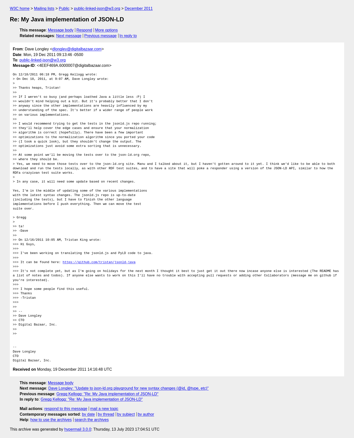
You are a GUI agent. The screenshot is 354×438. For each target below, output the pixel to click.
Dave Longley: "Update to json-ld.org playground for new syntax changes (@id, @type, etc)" (128, 388)
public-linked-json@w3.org (97, 8)
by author (146, 414)
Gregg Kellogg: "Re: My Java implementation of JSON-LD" (107, 394)
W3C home (20, 8)
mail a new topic (104, 409)
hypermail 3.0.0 (77, 429)
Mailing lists (44, 8)
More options (106, 30)
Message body (61, 30)
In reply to (128, 36)
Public (64, 8)
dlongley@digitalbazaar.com (77, 49)
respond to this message (65, 409)
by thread (106, 414)
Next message (68, 36)
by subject (126, 414)
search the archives (92, 420)
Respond (84, 30)
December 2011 (139, 8)
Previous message (100, 36)
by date (88, 414)
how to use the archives (51, 420)
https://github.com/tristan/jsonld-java (99, 262)
